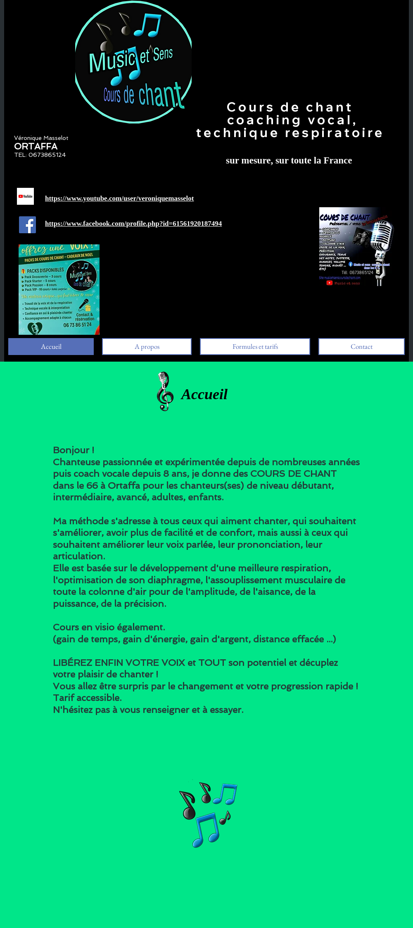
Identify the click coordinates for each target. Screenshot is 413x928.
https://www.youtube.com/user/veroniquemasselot (119, 198)
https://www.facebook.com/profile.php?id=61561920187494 (133, 223)
